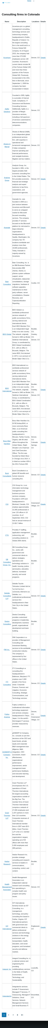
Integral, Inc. (7, 969)
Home (29, 1)
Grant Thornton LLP (7, 815)
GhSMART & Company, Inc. (7, 754)
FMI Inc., (7, 650)
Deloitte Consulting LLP (7, 595)
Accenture (7, 58)
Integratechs (7, 996)
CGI (7, 504)
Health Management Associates (7, 887)
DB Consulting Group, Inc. (7, 562)
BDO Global (7, 334)
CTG (7, 535)
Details (43, 58)
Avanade (7, 228)
